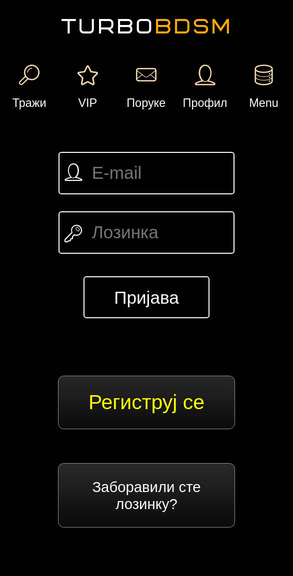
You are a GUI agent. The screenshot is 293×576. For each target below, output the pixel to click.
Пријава (146, 297)
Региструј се (146, 402)
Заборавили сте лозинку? (146, 495)
